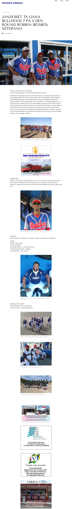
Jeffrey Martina (8, 33)
